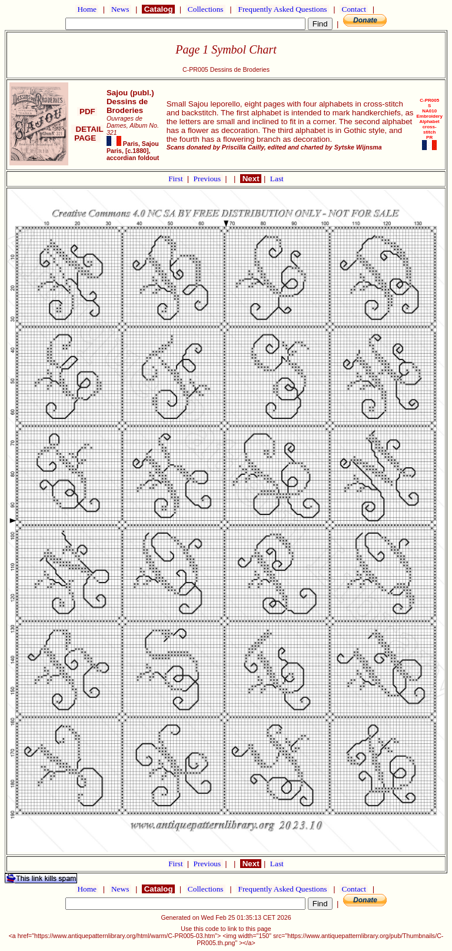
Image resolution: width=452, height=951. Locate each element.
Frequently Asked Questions (282, 9)
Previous (208, 178)
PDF (87, 111)
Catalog (158, 9)
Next (250, 178)
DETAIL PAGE (87, 133)
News (120, 9)
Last (277, 178)
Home (86, 9)
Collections (205, 9)
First (176, 178)
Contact (354, 9)
